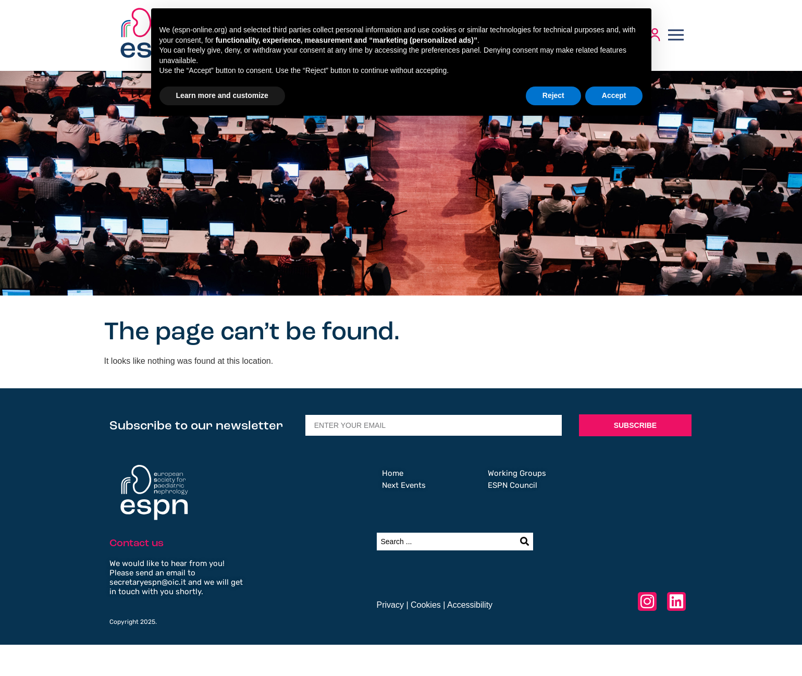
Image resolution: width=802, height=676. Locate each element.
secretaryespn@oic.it (147, 582)
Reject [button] (553, 95)
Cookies (426, 604)
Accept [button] (614, 95)
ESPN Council (512, 485)
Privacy (390, 604)
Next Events (404, 485)
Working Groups (517, 473)
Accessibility (469, 604)
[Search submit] (524, 541)
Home (392, 473)
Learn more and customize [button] (222, 95)
